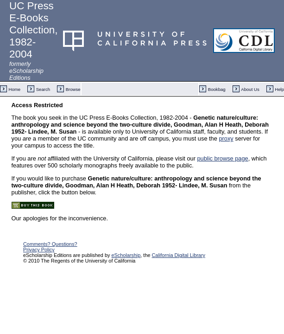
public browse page (222, 158)
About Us (250, 89)
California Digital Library (178, 255)
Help (279, 89)
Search (43, 89)
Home (15, 89)
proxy (226, 138)
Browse (73, 89)
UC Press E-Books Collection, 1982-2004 (33, 30)
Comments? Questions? (50, 244)
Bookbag (217, 89)
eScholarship (125, 255)
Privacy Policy (39, 249)
